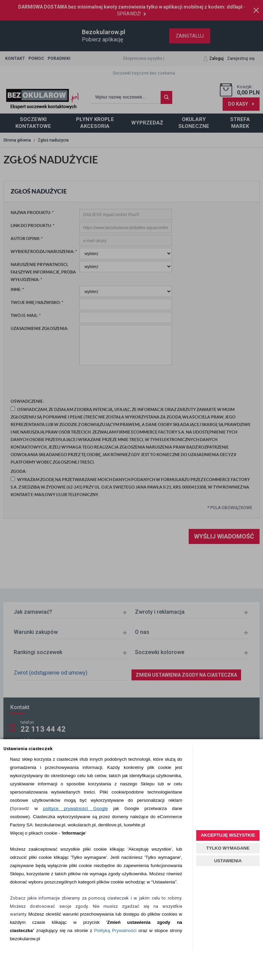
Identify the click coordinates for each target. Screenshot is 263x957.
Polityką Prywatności (115, 930)
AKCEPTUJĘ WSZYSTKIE (228, 835)
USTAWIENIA (228, 860)
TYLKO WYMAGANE (227, 848)
